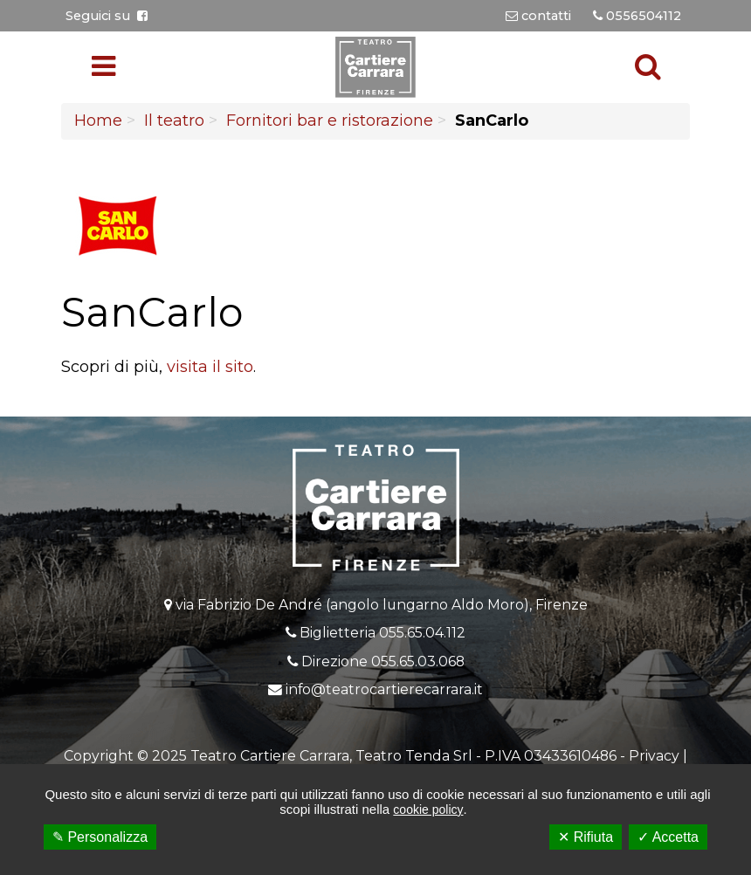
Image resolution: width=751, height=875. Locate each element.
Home (98, 120)
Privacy (654, 756)
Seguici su (106, 16)
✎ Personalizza (100, 837)
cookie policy (428, 809)
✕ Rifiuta (585, 837)
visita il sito (210, 366)
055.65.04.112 (422, 632)
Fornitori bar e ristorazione (329, 120)
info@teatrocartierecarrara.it (384, 689)
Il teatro (174, 120)
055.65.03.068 (418, 661)
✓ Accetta (668, 837)
